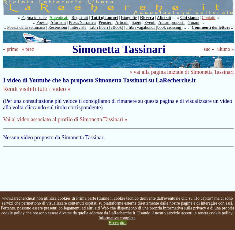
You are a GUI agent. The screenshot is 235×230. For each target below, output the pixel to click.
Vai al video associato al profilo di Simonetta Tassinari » (65, 119)
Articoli (122, 22)
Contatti (208, 17)
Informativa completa (117, 218)
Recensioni (57, 27)
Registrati (80, 17)
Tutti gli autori (104, 17)
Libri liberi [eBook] (106, 27)
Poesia (42, 22)
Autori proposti (171, 22)
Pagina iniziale (34, 17)
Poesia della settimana (26, 27)
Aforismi (58, 22)
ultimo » (225, 49)
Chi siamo (189, 17)
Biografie (129, 17)
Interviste (78, 27)
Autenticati (59, 17)
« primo (10, 49)
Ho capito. (117, 223)
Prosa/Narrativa (82, 22)
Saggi (136, 22)
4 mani (194, 22)
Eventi (150, 22)
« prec (28, 49)
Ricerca (147, 17)
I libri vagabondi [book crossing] (154, 27)
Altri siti (164, 17)
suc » (209, 49)
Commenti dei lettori (210, 27)
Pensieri (106, 22)
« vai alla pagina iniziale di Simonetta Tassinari (181, 72)
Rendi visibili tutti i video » (37, 88)
